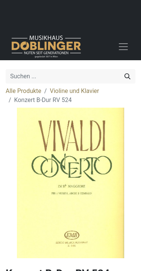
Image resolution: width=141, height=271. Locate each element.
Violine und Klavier (74, 90)
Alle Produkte (23, 90)
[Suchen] (127, 76)
